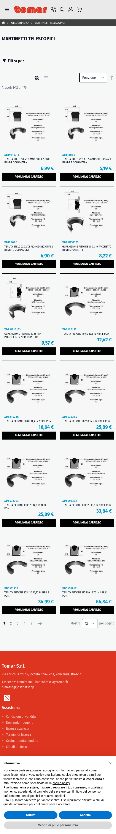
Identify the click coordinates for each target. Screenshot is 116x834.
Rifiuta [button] (30, 815)
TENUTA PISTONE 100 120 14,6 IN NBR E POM (26, 506)
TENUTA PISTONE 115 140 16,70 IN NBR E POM (84, 594)
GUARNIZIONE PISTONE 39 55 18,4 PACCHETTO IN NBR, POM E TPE (22, 335)
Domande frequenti (19, 722)
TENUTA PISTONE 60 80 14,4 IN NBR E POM (27, 421)
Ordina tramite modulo (22, 741)
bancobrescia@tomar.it (51, 682)
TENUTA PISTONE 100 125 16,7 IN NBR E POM (86, 505)
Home (3, 23)
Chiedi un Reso (16, 747)
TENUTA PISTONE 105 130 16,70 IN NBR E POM (26, 594)
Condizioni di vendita (21, 716)
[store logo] (30, 9)
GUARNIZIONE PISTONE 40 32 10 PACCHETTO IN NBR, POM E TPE (86, 248)
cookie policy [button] (61, 783)
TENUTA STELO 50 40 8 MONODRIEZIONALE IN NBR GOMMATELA (28, 161)
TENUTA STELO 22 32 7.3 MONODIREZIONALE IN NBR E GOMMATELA (28, 248)
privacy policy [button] (35, 774)
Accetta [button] (85, 815)
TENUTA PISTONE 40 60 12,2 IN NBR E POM (86, 333)
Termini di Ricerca (18, 735)
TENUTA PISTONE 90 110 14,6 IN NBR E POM (86, 421)
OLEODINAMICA (20, 23)
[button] (110, 763)
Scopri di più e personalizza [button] (58, 825)
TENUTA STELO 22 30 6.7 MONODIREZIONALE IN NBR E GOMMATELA (86, 161)
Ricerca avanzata (17, 729)
